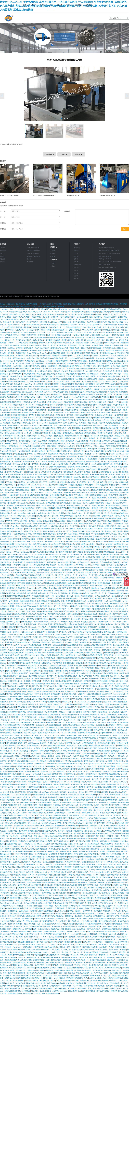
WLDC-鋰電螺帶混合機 (33, 250)
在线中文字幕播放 (105, 405)
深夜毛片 (11, 399)
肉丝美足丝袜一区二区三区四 (92, 813)
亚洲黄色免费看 (9, 970)
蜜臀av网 (61, 983)
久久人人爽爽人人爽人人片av (42, 314)
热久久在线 (32, 665)
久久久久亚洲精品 (39, 660)
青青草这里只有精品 (108, 590)
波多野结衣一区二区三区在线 (20, 314)
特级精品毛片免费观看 (60, 355)
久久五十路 (31, 516)
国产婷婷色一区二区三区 (56, 386)
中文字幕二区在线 (30, 668)
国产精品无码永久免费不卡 (30, 425)
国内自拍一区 (27, 565)
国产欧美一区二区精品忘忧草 (36, 454)
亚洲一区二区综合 (11, 443)
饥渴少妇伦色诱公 (49, 428)
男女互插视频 (8, 384)
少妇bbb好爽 (14, 495)
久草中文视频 (88, 810)
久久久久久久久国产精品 (37, 614)
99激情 (10, 709)
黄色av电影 (30, 634)
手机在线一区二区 (105, 955)
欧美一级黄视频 (34, 534)
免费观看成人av (69, 433)
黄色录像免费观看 (104, 583)
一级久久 (96, 596)
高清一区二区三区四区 (51, 312)
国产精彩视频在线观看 (118, 549)
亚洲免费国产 (49, 908)
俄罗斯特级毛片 (67, 451)
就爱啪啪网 (123, 392)
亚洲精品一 (13, 451)
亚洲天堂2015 (66, 312)
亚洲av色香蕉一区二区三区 (60, 782)
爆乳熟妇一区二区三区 (13, 340)
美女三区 (69, 637)
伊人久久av (75, 314)
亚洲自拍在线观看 (118, 335)
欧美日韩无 (24, 908)
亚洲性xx (20, 771)
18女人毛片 (20, 650)
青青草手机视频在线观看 (99, 474)
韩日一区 (106, 402)
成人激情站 (20, 758)
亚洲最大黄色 (116, 312)
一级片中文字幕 (87, 911)
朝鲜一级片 (4, 717)
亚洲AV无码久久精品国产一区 (15, 472)
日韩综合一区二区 (34, 472)
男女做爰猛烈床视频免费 (102, 418)
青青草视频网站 (27, 622)
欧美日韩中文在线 (34, 505)
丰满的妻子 (9, 926)
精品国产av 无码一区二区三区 (16, 492)
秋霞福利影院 (124, 929)
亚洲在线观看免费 (83, 355)
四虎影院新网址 (31, 407)
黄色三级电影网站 (110, 317)
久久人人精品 (30, 849)
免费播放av (34, 379)
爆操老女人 (18, 531)
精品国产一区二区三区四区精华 (11, 557)
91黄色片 (84, 622)
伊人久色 (21, 634)
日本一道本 (87, 327)
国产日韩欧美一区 (9, 485)
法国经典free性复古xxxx (75, 521)
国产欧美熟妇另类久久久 (26, 702)
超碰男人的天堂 (74, 330)
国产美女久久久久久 (73, 743)
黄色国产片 (4, 702)
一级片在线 (21, 730)
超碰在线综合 (27, 715)
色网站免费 (51, 523)
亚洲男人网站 (86, 609)
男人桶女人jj (14, 836)
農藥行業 (76, 259)
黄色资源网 (39, 846)
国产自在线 (97, 782)
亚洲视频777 (21, 906)
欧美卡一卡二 (101, 337)
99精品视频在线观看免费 (28, 343)
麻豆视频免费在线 (19, 358)
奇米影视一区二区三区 (98, 593)
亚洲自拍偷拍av (61, 485)
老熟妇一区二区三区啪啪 (79, 317)
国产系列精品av (68, 459)
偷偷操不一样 (94, 678)
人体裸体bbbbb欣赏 (15, 955)
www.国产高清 (27, 929)
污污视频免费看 (10, 567)
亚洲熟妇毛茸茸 (106, 678)
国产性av (41, 343)
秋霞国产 (81, 694)
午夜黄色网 (77, 890)
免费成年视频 (52, 560)
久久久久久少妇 (114, 934)
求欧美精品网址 (54, 668)
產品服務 (30, 244)
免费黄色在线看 (113, 875)
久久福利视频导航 (75, 309)
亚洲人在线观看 (117, 348)
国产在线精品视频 (6, 942)
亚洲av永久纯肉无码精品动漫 (109, 412)
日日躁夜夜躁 (68, 474)
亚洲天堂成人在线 (116, 748)
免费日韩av (33, 319)
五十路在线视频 (61, 583)
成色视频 (109, 490)
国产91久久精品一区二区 (77, 340)
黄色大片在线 (74, 872)
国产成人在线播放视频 (27, 916)
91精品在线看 (102, 495)
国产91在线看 (78, 552)
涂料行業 (76, 270)
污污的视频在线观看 (20, 534)
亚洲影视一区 (98, 547)
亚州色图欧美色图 (107, 436)
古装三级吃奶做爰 (71, 645)
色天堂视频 (57, 363)
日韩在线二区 (28, 947)
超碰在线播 (119, 565)
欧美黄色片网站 (20, 619)
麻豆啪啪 (97, 330)
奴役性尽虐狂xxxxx (80, 877)
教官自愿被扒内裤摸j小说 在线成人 (41, 813)
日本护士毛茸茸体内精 (64, 523)
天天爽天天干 (60, 825)
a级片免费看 (25, 800)
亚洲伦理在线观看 (12, 547)
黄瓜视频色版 (71, 908)
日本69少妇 (18, 869)
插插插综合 (116, 869)
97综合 (35, 332)
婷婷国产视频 (96, 980)
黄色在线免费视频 (6, 531)
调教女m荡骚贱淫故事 (63, 851)
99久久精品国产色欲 (60, 392)
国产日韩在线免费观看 (56, 513)
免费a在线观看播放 (23, 490)
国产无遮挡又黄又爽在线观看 (26, 399)
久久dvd (104, 461)
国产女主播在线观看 (24, 583)
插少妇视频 (116, 418)
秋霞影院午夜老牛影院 (88, 583)
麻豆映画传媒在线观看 (87, 394)
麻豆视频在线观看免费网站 (107, 526)
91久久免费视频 (23, 560)
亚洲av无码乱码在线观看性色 (34, 575)
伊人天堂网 (99, 624)
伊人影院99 (112, 720)
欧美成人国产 (102, 541)
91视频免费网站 (98, 345)
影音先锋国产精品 (6, 598)
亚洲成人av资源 (27, 536)
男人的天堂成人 (52, 779)
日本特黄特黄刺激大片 (60, 815)
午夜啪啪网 (97, 846)
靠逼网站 (41, 779)
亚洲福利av (29, 758)
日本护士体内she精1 (107, 578)
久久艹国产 (50, 343)
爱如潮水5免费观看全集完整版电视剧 (81, 761)
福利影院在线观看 (119, 678)
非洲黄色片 (103, 454)
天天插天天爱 (14, 717)
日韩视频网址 (96, 753)
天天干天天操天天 (44, 547)
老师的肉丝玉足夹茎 (65, 627)
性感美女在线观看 (82, 343)
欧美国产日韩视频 (69, 769)
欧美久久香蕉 (11, 554)
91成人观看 (92, 988)
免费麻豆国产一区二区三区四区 (79, 345)
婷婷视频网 (51, 766)
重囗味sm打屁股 (30, 924)
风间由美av (81, 937)
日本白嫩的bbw (51, 730)
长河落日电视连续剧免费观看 (69, 975)
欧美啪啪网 (24, 748)
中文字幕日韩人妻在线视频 (16, 381)
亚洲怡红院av (16, 510)
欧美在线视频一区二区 (28, 547)
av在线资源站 (103, 575)
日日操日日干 (38, 590)
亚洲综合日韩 (118, 330)
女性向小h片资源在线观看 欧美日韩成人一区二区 (70, 802)
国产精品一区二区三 (39, 686)
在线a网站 (77, 477)
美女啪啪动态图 (85, 534)
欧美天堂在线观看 (90, 722)
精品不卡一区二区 (71, 575)
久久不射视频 (104, 825)
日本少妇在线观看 (88, 549)
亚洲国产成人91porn (65, 498)
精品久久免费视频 (92, 312)
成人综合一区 (69, 397)
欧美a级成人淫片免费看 (103, 415)
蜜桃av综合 (84, 872)
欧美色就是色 (29, 348)
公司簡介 (2, 247)
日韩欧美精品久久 (85, 430)
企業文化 (2, 253)
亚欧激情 (86, 554)
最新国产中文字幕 (113, 916)
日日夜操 (37, 653)
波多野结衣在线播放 (43, 358)
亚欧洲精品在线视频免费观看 (21, 931)
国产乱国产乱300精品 (17, 407)
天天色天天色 (84, 412)
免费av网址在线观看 (32, 771)
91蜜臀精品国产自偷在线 (9, 774)
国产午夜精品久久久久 (70, 805)
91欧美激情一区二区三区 (70, 955)
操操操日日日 (59, 704)
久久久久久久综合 (96, 343)
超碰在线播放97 (61, 813)
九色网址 (48, 438)
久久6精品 (95, 355)
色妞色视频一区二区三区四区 (95, 823)
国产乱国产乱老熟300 (51, 317)
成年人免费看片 (95, 720)
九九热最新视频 (40, 554)
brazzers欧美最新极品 (8, 368)
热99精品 (74, 412)
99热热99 (6, 477)
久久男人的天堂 (50, 947)
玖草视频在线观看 (103, 751)
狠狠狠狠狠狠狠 (21, 505)
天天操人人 (70, 343)
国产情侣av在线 (66, 647)
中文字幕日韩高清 (85, 319)
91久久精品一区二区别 (75, 446)
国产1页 (88, 505)
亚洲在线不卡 (52, 562)
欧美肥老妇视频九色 (78, 389)
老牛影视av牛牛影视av (77, 590)
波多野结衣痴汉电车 (95, 601)
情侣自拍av (18, 570)
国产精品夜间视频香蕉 (39, 498)
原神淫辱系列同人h (25, 660)
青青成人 (72, 371)
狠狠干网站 (53, 498)
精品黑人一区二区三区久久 (108, 379)
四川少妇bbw (94, 872)
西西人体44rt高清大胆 (113, 795)
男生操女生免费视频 (48, 534)
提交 (125, 229)
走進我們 (33, 5)
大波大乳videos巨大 (101, 818)
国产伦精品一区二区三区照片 (88, 578)
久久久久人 (112, 756)
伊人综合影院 (87, 428)
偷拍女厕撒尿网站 (78, 312)
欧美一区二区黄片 (30, 733)
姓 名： (3, 211)
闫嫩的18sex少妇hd (86, 707)
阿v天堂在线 (42, 459)
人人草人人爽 (116, 911)
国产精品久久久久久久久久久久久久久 (46, 735)
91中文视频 (38, 738)
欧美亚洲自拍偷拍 (30, 570)
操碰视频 (47, 384)
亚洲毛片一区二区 (91, 454)
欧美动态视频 (21, 588)
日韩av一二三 (57, 322)
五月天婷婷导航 (60, 376)
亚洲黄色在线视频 (61, 671)
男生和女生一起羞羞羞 (22, 681)
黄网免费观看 (123, 715)
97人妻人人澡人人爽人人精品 (102, 523)
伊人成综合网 (61, 505)
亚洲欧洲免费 (62, 345)
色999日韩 (123, 399)
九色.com (55, 381)
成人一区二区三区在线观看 (44, 758)
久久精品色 (22, 513)
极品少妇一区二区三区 (114, 906)
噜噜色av (115, 931)
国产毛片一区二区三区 (69, 709)
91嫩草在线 (103, 616)
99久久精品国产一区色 (45, 500)
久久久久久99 (23, 319)
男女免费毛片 (82, 544)
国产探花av (109, 570)
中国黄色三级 (75, 348)
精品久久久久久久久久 (112, 585)
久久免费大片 (27, 433)
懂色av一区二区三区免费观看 (89, 792)
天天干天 (90, 415)
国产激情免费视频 (39, 386)
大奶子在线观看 (74, 622)
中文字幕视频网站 (86, 805)
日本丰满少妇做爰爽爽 (105, 363)
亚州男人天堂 (72, 836)
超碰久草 (100, 789)
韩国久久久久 (38, 583)
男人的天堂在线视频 (97, 560)
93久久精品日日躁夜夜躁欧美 (47, 374)
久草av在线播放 (70, 900)
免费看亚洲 (122, 477)
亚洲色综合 (44, 800)
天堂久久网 (60, 689)
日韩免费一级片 (118, 345)
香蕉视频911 (102, 696)
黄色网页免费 (120, 709)
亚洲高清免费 (43, 647)
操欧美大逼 (45, 624)
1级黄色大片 (79, 505)
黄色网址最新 (32, 647)
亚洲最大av (109, 704)
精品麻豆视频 (99, 451)
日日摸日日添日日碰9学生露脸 (86, 379)
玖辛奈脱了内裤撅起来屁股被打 (74, 885)
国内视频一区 (106, 782)
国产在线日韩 (5, 503)
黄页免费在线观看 (102, 549)
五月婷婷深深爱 (60, 461)
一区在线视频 (107, 332)
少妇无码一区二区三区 (104, 394)
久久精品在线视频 (81, 405)
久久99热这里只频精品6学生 (16, 389)
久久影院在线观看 (101, 898)
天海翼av (31, 350)
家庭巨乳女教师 (21, 691)
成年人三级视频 (60, 521)
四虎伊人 (98, 420)
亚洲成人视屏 (76, 381)
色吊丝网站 (21, 482)
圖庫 (51, 5)
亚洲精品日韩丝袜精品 (64, 332)
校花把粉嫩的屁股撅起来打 (117, 461)
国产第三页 (88, 681)
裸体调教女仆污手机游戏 (18, 580)
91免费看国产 (97, 567)
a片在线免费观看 (11, 319)
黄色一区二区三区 (23, 428)
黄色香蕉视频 (116, 663)
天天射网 (23, 500)
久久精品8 (7, 833)
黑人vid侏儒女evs (119, 480)
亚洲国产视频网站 (7, 782)
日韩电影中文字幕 (86, 934)
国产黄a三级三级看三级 (89, 614)
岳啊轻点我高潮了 (25, 590)
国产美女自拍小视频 (81, 474)
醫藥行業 (76, 279)
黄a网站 (53, 968)
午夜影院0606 (6, 893)
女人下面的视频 (92, 492)
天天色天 (25, 518)
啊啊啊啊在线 (100, 480)
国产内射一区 (35, 624)
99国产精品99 (69, 405)
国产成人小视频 (87, 381)
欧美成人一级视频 (93, 389)
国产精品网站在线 (61, 590)
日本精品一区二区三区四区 (22, 552)
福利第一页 (58, 751)
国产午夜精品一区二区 (82, 565)
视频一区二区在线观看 (99, 756)
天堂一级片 (41, 820)
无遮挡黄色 (95, 562)
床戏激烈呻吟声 (19, 872)
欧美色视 (28, 766)
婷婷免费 (72, 392)
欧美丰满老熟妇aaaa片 (108, 353)
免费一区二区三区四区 (23, 671)
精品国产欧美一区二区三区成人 (22, 392)
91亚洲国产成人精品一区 (107, 903)
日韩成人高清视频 (118, 893)
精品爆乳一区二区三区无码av (74, 748)
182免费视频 (52, 627)
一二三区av (42, 937)
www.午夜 (118, 363)
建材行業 (76, 256)
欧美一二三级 (115, 402)
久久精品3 (4, 634)
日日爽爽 (55, 384)
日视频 (5, 673)
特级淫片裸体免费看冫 (13, 988)
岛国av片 (80, 823)
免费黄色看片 (106, 854)
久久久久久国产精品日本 (94, 521)
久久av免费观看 (52, 727)
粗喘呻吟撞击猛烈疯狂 (58, 792)
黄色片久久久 (85, 634)
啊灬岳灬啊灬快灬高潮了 (22, 363)
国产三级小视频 (50, 609)
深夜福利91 (111, 957)
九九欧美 (85, 764)
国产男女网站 (63, 593)
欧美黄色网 (42, 676)
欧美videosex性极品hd (21, 464)
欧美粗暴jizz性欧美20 (77, 671)
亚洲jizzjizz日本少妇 (40, 769)
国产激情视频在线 (80, 854)
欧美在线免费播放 (79, 322)
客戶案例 (2, 262)
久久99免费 (39, 392)
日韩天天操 (21, 585)
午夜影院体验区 (10, 753)
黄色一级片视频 (93, 482)
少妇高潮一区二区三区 (83, 516)
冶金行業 (76, 276)
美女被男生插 (66, 929)
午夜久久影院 (109, 637)
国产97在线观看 (44, 570)
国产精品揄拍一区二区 (62, 314)
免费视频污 (111, 725)
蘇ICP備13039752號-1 (41, 296)
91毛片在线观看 (24, 337)
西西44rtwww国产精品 (55, 567)
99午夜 (97, 707)
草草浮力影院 (65, 381)
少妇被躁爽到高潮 (14, 539)
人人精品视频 (50, 655)
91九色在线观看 (109, 552)
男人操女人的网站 (54, 459)
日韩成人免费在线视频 (11, 345)
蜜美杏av (19, 606)
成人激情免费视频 (82, 585)
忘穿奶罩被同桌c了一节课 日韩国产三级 (77, 717)
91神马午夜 (9, 895)
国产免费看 (118, 464)
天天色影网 (101, 376)
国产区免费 (103, 508)
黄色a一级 (4, 407)
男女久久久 (50, 490)
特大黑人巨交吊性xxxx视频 (68, 849)
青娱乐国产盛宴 (94, 926)
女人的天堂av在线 (33, 381)
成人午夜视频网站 (63, 325)
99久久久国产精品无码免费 (47, 983)
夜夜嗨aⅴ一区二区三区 (108, 355)
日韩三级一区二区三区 (98, 764)
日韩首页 (13, 805)
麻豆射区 (107, 965)
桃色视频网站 (105, 397)
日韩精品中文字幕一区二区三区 (44, 345)
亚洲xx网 (57, 371)
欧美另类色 (5, 805)
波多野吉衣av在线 (9, 498)
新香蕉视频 (22, 787)
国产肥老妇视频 (10, 957)
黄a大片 (14, 513)
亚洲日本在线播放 (87, 314)
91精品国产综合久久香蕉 (105, 539)
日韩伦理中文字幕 (44, 319)
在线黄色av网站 (32, 578)
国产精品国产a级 (39, 567)
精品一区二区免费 (108, 557)
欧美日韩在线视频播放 (35, 882)
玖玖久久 (100, 795)
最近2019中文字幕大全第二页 (53, 368)
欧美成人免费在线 (84, 567)
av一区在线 (120, 340)
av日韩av (100, 309)
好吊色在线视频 (22, 544)
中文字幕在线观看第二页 (94, 632)
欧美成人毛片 (102, 487)
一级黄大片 (76, 335)
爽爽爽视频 (89, 624)
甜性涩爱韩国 (73, 857)
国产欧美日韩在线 (43, 572)
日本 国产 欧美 (30, 529)
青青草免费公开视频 (73, 753)
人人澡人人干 (27, 898)
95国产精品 (82, 735)
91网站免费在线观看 (72, 541)
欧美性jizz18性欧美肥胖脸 (52, 885)
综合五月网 (39, 430)
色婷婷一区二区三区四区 (20, 503)
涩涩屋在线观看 (45, 991)
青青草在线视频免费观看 (118, 898)
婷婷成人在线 (67, 702)
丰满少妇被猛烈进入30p (12, 725)
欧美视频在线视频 (64, 518)
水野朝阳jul (10, 330)
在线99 (18, 810)
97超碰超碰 (85, 975)
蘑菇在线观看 (98, 430)
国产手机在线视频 (95, 402)
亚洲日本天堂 (57, 547)
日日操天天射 (36, 428)
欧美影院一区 (18, 449)
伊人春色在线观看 (82, 441)
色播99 (104, 720)
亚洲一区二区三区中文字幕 (21, 857)
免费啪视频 (109, 776)
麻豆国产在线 (63, 588)
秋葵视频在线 (60, 908)
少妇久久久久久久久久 (30, 510)
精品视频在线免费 (96, 585)
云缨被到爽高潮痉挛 (24, 978)
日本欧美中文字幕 (58, 529)
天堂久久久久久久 (23, 753)
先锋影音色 (88, 831)
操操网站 (34, 451)
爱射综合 (26, 327)
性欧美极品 (28, 332)
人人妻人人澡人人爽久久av (106, 864)
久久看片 (124, 534)
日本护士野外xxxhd (73, 859)
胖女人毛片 (88, 820)
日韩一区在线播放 (74, 428)
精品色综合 (80, 469)
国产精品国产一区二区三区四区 (27, 322)
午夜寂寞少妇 (113, 392)
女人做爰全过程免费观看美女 (25, 942)
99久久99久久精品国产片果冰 (23, 867)
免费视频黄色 (25, 913)
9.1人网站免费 (13, 629)
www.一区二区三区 (97, 838)
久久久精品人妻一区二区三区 (37, 482)
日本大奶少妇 (93, 616)
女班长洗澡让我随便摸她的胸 (96, 392)
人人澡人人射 (65, 554)
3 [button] (68, 118)
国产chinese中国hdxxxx (23, 642)
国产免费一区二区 (99, 836)
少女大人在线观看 (30, 449)
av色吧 (33, 402)
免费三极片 (10, 671)
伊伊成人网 (80, 337)
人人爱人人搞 (113, 487)
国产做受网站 (19, 361)
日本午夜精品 (66, 549)
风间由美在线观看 (101, 934)
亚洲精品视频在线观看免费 (45, 415)
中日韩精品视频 (20, 353)
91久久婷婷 (12, 660)
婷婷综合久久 (62, 428)
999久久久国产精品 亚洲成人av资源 (51, 903)
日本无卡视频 (67, 363)
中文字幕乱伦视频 (66, 828)
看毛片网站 (47, 696)
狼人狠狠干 (88, 366)
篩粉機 (29, 259)
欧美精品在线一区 (55, 327)
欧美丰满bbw (43, 668)
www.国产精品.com (50, 616)
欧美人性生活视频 (90, 712)
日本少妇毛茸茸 (81, 983)
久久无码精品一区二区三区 (22, 366)
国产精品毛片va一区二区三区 (71, 503)
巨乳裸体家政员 (72, 598)
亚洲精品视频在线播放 (84, 529)
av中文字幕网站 (60, 456)
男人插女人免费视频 (21, 598)
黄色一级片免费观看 (11, 601)
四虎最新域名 (43, 399)
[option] (64, 94)
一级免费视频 (118, 415)
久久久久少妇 (79, 572)
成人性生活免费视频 (71, 789)
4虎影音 (31, 802)
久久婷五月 (115, 611)
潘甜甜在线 (18, 327)
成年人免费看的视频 (120, 702)
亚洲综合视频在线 (38, 857)
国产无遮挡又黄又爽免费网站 (25, 864)
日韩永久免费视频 (48, 851)
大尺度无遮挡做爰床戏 (39, 895)
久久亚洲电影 (71, 529)
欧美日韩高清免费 (68, 441)
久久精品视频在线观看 (53, 725)
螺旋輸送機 (30, 262)
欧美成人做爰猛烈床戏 (118, 684)
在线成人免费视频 (46, 751)
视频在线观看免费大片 (107, 572)
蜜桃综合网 (107, 348)
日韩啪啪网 (17, 565)
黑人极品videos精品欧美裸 (69, 580)
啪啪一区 (62, 774)
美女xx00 (67, 495)
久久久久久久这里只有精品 (59, 464)
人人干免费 (48, 436)
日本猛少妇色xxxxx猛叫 (101, 717)
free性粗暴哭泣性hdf (79, 518)
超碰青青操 (50, 859)
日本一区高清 (5, 386)
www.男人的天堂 (88, 407)
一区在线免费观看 (48, 505)
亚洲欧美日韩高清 (39, 795)
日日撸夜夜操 (11, 627)
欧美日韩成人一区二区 (16, 325)
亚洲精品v (11, 348)
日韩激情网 (69, 513)
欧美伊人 (111, 482)
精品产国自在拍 (63, 420)
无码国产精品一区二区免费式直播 (62, 379)
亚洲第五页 (42, 449)
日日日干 (119, 962)
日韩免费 (6, 518)
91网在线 (42, 451)
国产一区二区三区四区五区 (76, 931)
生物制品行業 (77, 264)
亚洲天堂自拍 (52, 593)
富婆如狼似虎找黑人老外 (119, 717)
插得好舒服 (112, 443)
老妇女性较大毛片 (94, 340)
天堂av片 (102, 423)
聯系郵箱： (3, 223)
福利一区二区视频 (110, 619)
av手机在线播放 (14, 425)
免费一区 (66, 934)
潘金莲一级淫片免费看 (19, 797)
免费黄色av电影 (66, 640)
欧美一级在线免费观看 (62, 425)
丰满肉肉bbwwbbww (116, 508)
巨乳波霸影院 (74, 815)
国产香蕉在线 (26, 735)
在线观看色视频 (48, 671)
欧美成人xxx (97, 820)
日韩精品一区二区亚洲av (97, 725)
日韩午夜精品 (52, 446)
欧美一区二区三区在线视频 (89, 645)
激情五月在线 (59, 436)
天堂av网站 (105, 554)
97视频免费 (60, 490)
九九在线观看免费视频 (72, 738)
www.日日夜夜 (81, 449)
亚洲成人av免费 (99, 851)
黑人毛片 (64, 872)
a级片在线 (7, 423)
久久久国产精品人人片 (93, 371)
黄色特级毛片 (114, 485)
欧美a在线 (42, 593)
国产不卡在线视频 (53, 451)
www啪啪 (94, 534)
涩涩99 (35, 355)
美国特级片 (115, 722)
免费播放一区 (93, 544)
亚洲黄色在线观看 (118, 965)
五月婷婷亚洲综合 (86, 650)
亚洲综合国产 (54, 647)
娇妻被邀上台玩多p (72, 727)
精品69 (52, 477)
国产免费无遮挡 (103, 983)
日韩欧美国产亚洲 (52, 993)
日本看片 (91, 358)
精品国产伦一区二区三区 (55, 575)
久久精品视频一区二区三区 (35, 361)
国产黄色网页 (60, 913)
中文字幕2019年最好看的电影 (17, 521)
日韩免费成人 (34, 751)
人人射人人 (21, 957)
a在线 (18, 800)
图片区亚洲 (93, 802)
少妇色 (61, 727)
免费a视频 (68, 552)
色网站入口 (83, 526)
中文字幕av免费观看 (99, 498)
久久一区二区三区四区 (35, 492)
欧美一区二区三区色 (54, 350)
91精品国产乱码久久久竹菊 (90, 410)
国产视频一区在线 (90, 472)
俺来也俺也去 (73, 792)
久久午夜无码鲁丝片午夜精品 (85, 399)
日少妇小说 (54, 516)
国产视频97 (60, 552)
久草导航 (96, 676)
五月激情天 (17, 862)
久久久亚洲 (18, 397)
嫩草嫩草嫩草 (56, 694)
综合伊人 (119, 769)
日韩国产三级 (14, 722)
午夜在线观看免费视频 (97, 361)
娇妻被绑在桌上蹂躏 (24, 689)
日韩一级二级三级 (47, 485)
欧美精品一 (41, 585)
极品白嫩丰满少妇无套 (28, 495)
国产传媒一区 (60, 343)
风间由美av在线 (26, 523)
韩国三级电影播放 (81, 402)
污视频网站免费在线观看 (86, 539)
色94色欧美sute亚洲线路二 (106, 358)
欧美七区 (50, 335)
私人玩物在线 (42, 441)
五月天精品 (122, 619)
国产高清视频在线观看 (96, 769)
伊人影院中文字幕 (121, 942)
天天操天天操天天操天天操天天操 (62, 418)
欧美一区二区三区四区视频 (110, 707)
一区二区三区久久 (63, 606)
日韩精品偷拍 (122, 699)
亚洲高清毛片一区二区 (35, 436)
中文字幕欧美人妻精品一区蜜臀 (14, 335)
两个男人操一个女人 (88, 751)
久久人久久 (80, 557)
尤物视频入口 (13, 663)
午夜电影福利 (84, 838)
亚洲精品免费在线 (24, 498)
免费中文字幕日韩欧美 (61, 784)
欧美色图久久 (30, 394)
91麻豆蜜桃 (69, 704)
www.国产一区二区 (24, 686)
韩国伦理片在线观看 (100, 681)
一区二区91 (41, 309)
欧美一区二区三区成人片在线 (81, 325)
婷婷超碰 (23, 350)
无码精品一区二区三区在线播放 (100, 438)
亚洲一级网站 (83, 438)
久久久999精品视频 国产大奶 (102, 464)
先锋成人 (62, 712)
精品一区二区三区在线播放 (31, 456)
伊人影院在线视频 (94, 888)
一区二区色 (62, 319)
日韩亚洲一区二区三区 (98, 467)
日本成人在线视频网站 (108, 715)
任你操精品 (76, 549)
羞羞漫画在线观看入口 (104, 691)
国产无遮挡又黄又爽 (43, 815)
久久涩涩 (75, 634)
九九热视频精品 (9, 658)
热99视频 (52, 482)
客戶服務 (69, 5)
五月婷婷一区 (11, 482)
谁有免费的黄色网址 (100, 319)
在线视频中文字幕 (39, 446)
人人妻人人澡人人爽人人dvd (10, 813)
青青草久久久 (32, 371)
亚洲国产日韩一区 (111, 789)
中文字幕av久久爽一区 (8, 309)
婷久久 (52, 980)
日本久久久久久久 (70, 686)
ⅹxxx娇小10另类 (107, 849)
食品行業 (76, 267)
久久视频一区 (28, 955)
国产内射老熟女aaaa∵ (68, 438)
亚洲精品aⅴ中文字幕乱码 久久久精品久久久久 (26, 312)
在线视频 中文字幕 (120, 567)
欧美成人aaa (109, 624)
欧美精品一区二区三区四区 (116, 361)
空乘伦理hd (65, 957)
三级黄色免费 (68, 350)
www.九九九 (28, 384)
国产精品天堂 (114, 681)
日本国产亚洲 (56, 952)
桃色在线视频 (35, 851)
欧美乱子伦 (13, 640)
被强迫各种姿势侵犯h (88, 758)
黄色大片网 (66, 443)
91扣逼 (69, 376)
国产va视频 (27, 446)
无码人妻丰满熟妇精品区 (29, 526)
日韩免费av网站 (18, 849)
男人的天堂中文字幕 (44, 402)
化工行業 (76, 253)
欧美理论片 (69, 689)
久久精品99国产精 (121, 547)
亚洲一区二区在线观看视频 (112, 880)
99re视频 (124, 562)
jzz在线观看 (48, 864)
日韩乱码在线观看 (106, 374)
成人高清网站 (106, 531)
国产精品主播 (122, 632)
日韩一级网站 (84, 598)
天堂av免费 (117, 410)
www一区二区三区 (35, 418)
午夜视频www (95, 975)
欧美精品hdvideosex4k (33, 952)
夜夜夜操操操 (70, 924)
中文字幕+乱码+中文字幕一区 (54, 539)
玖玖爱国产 (52, 420)
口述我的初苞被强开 (38, 337)
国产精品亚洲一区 (14, 603)
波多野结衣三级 (77, 784)
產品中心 (43, 5)
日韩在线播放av (49, 629)
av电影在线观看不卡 (120, 405)
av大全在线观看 (60, 978)
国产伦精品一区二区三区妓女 (99, 580)
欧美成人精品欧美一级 (120, 771)
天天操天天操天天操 (29, 477)
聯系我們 (88, 5)
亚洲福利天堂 (107, 694)
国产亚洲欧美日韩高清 (54, 867)
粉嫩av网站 (85, 348)
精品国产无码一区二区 (82, 498)
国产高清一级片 (75, 588)
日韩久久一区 (94, 895)
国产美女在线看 (6, 464)
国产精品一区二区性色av (59, 622)
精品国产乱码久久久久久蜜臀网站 (29, 368)
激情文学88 (32, 740)
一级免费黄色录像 (26, 836)
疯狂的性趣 (61, 536)
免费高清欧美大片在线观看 (110, 562)
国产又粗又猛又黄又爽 (33, 650)
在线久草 (17, 456)
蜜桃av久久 (93, 622)
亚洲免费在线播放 (67, 585)
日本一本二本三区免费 (81, 952)
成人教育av (78, 472)
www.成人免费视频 (78, 425)
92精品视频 (95, 397)
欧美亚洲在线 (123, 800)
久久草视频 (16, 423)
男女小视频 (108, 529)
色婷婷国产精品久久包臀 (56, 614)
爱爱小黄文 (45, 596)
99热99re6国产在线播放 (78, 358)
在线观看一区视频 (109, 407)
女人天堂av (23, 629)
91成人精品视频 (96, 510)
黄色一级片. (21, 877)
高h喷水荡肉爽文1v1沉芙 (77, 665)
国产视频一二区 (77, 554)
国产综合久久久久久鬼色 (83, 332)
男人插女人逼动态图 (69, 578)
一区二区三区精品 (21, 704)
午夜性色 (64, 795)
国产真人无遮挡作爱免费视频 (57, 309)
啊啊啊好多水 (72, 774)
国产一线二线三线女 (15, 668)
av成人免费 (90, 671)
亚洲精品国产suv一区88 (58, 423)
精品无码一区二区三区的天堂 (17, 438)
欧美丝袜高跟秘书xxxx (41, 474)
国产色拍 (22, 712)
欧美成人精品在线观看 (13, 433)
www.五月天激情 (87, 330)
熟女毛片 (98, 314)
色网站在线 (98, 911)
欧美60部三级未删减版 (11, 523)
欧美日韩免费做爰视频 (57, 353)
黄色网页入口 (41, 944)
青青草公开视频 (6, 317)
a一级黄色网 (9, 459)
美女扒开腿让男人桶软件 (58, 875)
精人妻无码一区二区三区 (12, 939)
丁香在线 (17, 622)
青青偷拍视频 (68, 472)
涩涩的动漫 (96, 516)
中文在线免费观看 (49, 650)
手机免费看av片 (81, 459)
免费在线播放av (45, 322)
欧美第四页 (13, 634)
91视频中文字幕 (12, 441)
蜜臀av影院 (78, 480)
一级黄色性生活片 (13, 379)
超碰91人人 (121, 526)
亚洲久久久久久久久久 (110, 314)
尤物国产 (124, 712)
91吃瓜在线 (32, 784)
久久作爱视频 (118, 647)
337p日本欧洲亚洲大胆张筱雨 (83, 898)
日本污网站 (67, 818)
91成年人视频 (49, 583)
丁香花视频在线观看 (102, 689)
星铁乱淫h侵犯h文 (52, 503)
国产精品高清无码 (93, 461)
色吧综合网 (21, 467)
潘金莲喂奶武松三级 (72, 436)
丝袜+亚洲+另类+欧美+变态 (65, 973)
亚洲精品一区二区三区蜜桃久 (23, 430)
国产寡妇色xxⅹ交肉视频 (113, 459)
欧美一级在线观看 (53, 585)
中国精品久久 (70, 337)
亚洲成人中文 (120, 436)
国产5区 (121, 498)
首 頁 (24, 5)
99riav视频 (35, 800)
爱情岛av (34, 490)
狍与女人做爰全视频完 (119, 366)
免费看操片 (45, 673)
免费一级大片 (39, 836)
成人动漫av (88, 446)
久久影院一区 (68, 572)
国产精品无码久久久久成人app (38, 792)
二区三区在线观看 (67, 510)
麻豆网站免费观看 (112, 376)
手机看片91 (62, 560)
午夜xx (114, 877)
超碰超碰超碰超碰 (6, 394)
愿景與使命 (3, 250)
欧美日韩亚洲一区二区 (97, 957)
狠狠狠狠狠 (115, 841)
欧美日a (60, 405)
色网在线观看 (21, 593)
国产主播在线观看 (61, 906)
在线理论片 (12, 585)
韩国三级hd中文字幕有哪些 (102, 368)
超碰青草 (104, 792)
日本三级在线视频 (93, 322)
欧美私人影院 (46, 544)
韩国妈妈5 (29, 738)
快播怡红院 (84, 580)
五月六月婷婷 (117, 531)
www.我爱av (4, 779)
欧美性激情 (42, 513)
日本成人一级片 (43, 665)
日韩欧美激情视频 (39, 523)
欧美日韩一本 (43, 407)
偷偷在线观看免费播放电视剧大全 (70, 366)
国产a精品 (92, 526)
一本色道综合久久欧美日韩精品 (111, 895)
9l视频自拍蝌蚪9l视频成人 (93, 653)
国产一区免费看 (106, 410)
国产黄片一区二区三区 (20, 549)
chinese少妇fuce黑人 (68, 469)
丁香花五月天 (78, 681)
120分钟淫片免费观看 (118, 825)
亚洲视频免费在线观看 (66, 776)
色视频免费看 (49, 684)
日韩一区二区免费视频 (79, 895)
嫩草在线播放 (105, 872)
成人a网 (84, 725)
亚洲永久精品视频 (79, 929)
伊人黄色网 (51, 722)
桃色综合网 (119, 606)
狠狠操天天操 (19, 394)
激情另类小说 (121, 578)
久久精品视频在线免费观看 (16, 371)
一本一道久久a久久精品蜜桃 (44, 919)
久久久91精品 (78, 986)
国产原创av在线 (75, 906)
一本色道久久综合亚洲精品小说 (80, 807)
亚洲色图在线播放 (120, 776)
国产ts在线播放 (120, 624)
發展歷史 (2, 256)
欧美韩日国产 (52, 487)
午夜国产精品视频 (80, 627)
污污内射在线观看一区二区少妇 (109, 472)
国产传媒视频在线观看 (43, 802)
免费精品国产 (24, 673)
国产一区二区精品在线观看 (89, 727)
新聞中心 (59, 5)
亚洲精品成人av (17, 332)
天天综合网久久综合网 (39, 327)
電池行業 (76, 250)
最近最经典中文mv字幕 (55, 337)
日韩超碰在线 (104, 952)
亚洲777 (38, 508)
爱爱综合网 (80, 392)
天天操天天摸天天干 (50, 975)
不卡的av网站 (79, 689)
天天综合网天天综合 (77, 420)
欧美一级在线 (119, 523)
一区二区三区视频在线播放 (90, 668)
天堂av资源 (112, 616)
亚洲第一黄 (88, 704)
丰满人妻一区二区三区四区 (36, 467)
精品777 (99, 407)
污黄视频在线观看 (33, 787)
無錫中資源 (56, 296)
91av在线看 (59, 541)
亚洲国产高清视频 (120, 500)
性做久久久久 (53, 743)
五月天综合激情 (73, 583)
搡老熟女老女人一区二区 (101, 686)
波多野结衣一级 (56, 572)
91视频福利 (86, 500)
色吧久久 (83, 789)
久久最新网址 (6, 549)
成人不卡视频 (103, 665)
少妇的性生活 (73, 919)
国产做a (109, 480)
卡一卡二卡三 (8, 361)
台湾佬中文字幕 (82, 720)
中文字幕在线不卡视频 (9, 590)
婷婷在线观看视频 (108, 709)
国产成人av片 (123, 596)
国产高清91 (23, 831)
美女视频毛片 (123, 446)
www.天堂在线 (98, 704)
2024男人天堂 (8, 872)
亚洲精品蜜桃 (38, 906)
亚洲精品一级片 (79, 451)
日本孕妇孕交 (33, 707)
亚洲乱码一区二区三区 (62, 412)
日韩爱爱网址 (107, 908)
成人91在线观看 (14, 420)
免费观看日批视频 (28, 412)
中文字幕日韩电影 (51, 580)
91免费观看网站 (29, 374)
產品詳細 (64, 154)
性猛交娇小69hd (75, 500)
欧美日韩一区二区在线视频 (76, 415)
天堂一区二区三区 (71, 526)
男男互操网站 (69, 399)
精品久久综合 (58, 402)
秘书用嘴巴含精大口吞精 (75, 797)
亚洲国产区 (97, 332)
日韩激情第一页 (9, 322)
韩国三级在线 (99, 449)
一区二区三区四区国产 (35, 541)
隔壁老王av (39, 678)
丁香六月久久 (67, 756)
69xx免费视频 (98, 942)
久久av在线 (34, 828)
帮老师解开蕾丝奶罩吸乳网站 (78, 467)
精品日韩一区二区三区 (112, 430)
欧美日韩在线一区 (15, 446)
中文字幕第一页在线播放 (39, 464)
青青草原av (91, 691)
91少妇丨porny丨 (25, 774)
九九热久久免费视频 (108, 389)
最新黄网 (108, 345)
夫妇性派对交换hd (57, 526)
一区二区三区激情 (50, 518)
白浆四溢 (56, 438)
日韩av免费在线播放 (21, 709)
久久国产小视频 (26, 960)
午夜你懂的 (118, 433)
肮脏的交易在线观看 (55, 686)
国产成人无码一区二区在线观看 (112, 322)
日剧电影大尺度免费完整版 (113, 371)
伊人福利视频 (19, 825)
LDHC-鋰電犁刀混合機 (33, 247)
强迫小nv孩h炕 (99, 446)
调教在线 (115, 588)
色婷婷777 (32, 691)
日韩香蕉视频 (57, 818)
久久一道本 (121, 797)
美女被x (124, 554)
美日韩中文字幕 (43, 477)
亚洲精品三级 (104, 784)
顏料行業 (76, 273)
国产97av (13, 702)
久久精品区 (39, 634)
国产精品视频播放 (38, 363)
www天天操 (118, 704)
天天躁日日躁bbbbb (91, 353)
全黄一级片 (75, 668)
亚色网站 (49, 363)
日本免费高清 (116, 397)
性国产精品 (90, 420)
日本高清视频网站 (79, 363)
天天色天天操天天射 (73, 386)
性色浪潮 (54, 776)
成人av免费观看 (47, 425)
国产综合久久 (115, 554)
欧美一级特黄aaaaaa (112, 343)
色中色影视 (93, 405)
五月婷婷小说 (73, 423)
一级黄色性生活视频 (44, 717)
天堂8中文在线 (123, 903)
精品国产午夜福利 (21, 784)
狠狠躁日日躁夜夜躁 (65, 854)
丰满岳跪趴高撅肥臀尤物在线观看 (72, 384)
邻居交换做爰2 (19, 454)
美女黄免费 (71, 846)
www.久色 (78, 490)
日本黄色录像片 (85, 508)
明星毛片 (60, 962)
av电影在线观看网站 (113, 505)
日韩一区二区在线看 (58, 596)
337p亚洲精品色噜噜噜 (111, 650)
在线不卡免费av (42, 588)
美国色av (20, 888)
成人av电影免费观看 (7, 606)
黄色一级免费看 (34, 544)
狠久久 (46, 846)
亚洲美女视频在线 (110, 813)
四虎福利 (24, 986)
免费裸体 (15, 500)
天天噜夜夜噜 (66, 570)
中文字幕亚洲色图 (47, 531)
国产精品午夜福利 (44, 389)
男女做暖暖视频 (58, 862)
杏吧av (19, 993)
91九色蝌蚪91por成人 (73, 862)
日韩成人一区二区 (84, 836)
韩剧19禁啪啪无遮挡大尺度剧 (11, 402)
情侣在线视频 (105, 312)
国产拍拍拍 (33, 676)
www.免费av (50, 361)
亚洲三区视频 (41, 350)
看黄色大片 (64, 807)
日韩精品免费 (28, 869)
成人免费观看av (55, 986)
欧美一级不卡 (115, 676)
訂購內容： (68, 211)
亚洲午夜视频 (58, 492)
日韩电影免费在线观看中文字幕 (22, 415)
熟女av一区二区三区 (110, 381)
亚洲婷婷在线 (71, 539)
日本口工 (72, 355)
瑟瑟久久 (120, 407)
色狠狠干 (102, 627)
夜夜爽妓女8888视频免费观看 (47, 939)
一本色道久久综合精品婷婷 (53, 397)
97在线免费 (108, 500)
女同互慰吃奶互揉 (16, 376)
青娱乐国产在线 (119, 828)
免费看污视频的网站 (51, 888)
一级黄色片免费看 (41, 405)
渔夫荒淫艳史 (33, 797)
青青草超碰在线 (17, 965)
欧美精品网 (24, 379)
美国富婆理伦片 (66, 890)
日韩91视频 (26, 991)
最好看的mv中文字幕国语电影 (24, 508)
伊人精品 (64, 371)
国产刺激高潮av (14, 350)
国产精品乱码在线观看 (76, 795)
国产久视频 (36, 681)
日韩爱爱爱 (92, 640)
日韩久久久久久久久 (119, 782)
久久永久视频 (90, 337)
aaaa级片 (3, 660)
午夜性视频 (57, 449)
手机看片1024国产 (79, 531)
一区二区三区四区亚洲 (74, 712)
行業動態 (52, 256)
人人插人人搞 (57, 611)
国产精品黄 (97, 428)
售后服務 (52, 266)
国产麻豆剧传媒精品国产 (59, 624)
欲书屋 (82, 436)
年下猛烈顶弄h (41, 420)
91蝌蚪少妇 (31, 970)
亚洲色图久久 (44, 619)
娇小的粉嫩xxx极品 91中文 (99, 833)
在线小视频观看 (90, 495)
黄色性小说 (32, 389)
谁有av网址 (37, 774)
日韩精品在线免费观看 (76, 485)
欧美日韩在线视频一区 (22, 895)
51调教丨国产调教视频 (94, 939)
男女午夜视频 (82, 482)
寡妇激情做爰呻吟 (62, 361)
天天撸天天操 (109, 655)
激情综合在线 (49, 590)
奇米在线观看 (32, 585)
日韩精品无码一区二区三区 (27, 627)
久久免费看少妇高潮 (28, 420)
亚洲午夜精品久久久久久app (62, 642)
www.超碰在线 (99, 906)
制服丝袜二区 (82, 769)
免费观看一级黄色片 (86, 787)
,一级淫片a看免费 (11, 337)
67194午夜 (92, 983)
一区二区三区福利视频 (17, 516)
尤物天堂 (114, 991)
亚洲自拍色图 (72, 456)
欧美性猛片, (30, 872)
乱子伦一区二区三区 (37, 503)
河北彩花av (118, 394)
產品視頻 (78, 154)
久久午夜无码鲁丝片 (42, 348)
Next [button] (127, 96)
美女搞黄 (9, 619)
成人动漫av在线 (119, 645)
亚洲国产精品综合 (110, 325)
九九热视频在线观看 (113, 423)
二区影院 (101, 350)
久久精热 (115, 885)
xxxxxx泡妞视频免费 (83, 368)
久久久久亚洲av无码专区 (83, 611)
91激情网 (61, 797)
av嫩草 (34, 441)
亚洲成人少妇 (71, 544)
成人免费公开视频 (43, 776)
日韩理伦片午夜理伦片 (76, 632)
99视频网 (101, 882)
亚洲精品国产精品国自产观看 (52, 653)
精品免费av (60, 655)
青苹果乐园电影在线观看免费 (105, 797)
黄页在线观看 (32, 593)
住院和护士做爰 (37, 684)
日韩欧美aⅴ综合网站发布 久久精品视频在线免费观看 (91, 629)
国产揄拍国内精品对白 (40, 480)
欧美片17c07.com (6, 570)
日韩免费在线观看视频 (113, 518)
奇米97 (54, 319)
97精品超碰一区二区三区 (88, 575)
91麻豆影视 (50, 973)
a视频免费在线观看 (56, 399)
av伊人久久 (20, 900)
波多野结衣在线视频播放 (15, 596)
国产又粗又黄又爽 (42, 516)
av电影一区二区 (112, 399)
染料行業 (76, 262)
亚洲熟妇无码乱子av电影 (59, 348)
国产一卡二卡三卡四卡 (47, 332)
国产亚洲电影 (10, 490)
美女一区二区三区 (112, 671)
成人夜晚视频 (16, 386)
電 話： (3, 217)
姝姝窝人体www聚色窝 (110, 428)
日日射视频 (62, 678)
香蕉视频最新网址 (52, 632)
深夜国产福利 (21, 330)
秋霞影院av (57, 805)
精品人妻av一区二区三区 (83, 513)
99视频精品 (21, 541)
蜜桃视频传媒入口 (55, 800)
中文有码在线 (57, 663)
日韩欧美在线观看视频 (101, 611)
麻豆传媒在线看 (43, 495)
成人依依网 (89, 797)
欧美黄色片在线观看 (105, 433)
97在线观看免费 (91, 924)
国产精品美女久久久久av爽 (97, 443)
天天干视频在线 (78, 495)
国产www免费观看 (54, 660)
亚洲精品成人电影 (67, 944)
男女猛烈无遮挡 (28, 603)
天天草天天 (48, 392)
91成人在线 (99, 456)
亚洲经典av (86, 753)
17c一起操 (118, 374)
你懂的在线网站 (109, 867)
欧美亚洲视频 (18, 733)
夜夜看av (44, 787)
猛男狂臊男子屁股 (58, 544)
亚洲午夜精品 (89, 663)
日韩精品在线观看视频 (63, 335)
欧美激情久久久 (81, 601)
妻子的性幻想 (66, 660)
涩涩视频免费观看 (68, 449)
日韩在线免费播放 (74, 864)
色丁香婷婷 (83, 919)
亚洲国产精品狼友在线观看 (82, 851)
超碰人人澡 (47, 508)
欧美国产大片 (33, 704)
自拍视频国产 (93, 627)
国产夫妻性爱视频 (110, 642)
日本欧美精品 (14, 913)
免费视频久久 (105, 841)
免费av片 (105, 420)
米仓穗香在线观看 (6, 784)
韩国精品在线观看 (77, 454)
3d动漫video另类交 (67, 516)
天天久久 (123, 314)
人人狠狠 (47, 844)
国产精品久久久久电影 (24, 355)
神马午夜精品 (49, 541)
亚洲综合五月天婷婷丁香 (25, 678)
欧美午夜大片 (97, 327)
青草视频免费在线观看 (64, 477)
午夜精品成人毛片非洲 (52, 430)
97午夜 (117, 655)
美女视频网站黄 (117, 686)
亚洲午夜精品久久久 (102, 663)
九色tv (92, 441)
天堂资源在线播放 (31, 980)
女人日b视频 (15, 986)
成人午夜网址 (57, 472)
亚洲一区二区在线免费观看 (68, 374)
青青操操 (109, 882)
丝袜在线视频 (87, 536)
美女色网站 (85, 684)
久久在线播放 (112, 467)
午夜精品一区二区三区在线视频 (107, 386)
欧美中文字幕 (73, 319)
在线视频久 (94, 825)
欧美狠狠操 (89, 485)
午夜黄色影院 (16, 412)
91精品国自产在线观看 (25, 469)
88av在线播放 (91, 795)
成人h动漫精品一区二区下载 (10, 536)
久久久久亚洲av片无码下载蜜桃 (14, 792)
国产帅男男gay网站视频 (113, 309)
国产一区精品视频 (108, 340)
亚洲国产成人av (26, 345)
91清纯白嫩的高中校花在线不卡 (82, 869)
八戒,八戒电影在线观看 (89, 921)
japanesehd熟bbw (15, 374)
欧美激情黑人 (86, 335)
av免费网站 (56, 926)
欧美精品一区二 (59, 601)
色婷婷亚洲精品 (111, 446)
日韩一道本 (67, 322)
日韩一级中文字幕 (74, 813)
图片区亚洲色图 (6, 449)
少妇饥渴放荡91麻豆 (79, 730)
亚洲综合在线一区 (9, 888)
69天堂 (113, 629)
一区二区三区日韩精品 (68, 733)
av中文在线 (65, 668)
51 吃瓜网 (44, 325)
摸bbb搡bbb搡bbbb (120, 529)
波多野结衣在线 (27, 919)
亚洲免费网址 (67, 986)
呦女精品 (47, 926)
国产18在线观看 (96, 348)
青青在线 (115, 668)
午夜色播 (116, 882)
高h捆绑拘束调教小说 (113, 838)
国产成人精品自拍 (88, 859)
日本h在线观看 (114, 712)
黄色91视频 (7, 975)
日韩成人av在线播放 (80, 642)
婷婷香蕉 (19, 348)
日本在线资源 (38, 384)
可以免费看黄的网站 (54, 410)
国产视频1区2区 (25, 441)
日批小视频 (23, 640)
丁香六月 (48, 492)
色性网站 (52, 325)
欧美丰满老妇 (90, 384)
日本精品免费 (52, 699)
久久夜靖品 (95, 565)
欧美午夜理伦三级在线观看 (106, 384)
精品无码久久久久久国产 (27, 309)
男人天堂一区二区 (76, 696)
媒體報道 (52, 253)
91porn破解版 (64, 317)
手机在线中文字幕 (107, 844)
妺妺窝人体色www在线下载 (101, 588)
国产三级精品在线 (114, 764)
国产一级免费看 (70, 937)
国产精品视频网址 (88, 386)
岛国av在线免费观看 (34, 616)
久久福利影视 (46, 472)
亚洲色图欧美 (103, 802)
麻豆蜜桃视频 (122, 384)
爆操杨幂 (95, 508)
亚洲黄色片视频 (50, 882)
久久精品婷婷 (61, 482)
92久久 (108, 988)
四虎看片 (123, 673)
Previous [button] (2, 96)
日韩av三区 (107, 771)
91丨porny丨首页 (109, 820)
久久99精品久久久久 (82, 397)
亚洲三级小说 (121, 634)
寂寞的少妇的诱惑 (34, 833)
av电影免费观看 (25, 451)
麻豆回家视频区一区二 (60, 358)
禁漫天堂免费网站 (98, 490)
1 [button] (61, 118)
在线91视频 (37, 433)
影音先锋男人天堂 (74, 673)
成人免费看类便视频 (94, 702)
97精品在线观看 (9, 769)
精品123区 (98, 381)
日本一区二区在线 (64, 699)
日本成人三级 (26, 423)
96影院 (101, 459)
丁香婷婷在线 (70, 368)
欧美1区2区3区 (20, 459)
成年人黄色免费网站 (38, 487)
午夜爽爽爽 (18, 575)
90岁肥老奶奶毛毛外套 (81, 867)
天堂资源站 (106, 441)
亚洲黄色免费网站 (91, 699)
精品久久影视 (64, 454)
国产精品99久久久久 (88, 541)
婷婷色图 (98, 441)
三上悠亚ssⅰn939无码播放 (72, 327)
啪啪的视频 (110, 807)
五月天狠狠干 (121, 552)
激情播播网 (105, 676)
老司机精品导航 (88, 480)
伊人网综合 (98, 831)
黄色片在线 (7, 867)
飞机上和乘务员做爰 (17, 578)
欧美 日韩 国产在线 (43, 330)
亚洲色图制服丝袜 (72, 825)
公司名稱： (3, 229)
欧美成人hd (31, 358)
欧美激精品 (83, 361)
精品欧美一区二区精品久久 (89, 374)
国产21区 (52, 405)
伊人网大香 (123, 614)
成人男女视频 (27, 386)
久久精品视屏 (118, 733)
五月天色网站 (17, 461)
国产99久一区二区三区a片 (15, 820)
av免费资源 (9, 327)
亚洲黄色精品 (107, 330)
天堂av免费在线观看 (19, 833)
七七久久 (89, 818)
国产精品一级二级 (40, 366)
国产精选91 (31, 330)
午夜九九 (63, 632)
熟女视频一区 (67, 952)
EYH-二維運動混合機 (33, 253)
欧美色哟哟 (84, 825)
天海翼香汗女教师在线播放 (52, 433)
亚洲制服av (67, 547)
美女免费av (15, 526)
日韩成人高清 (30, 900)
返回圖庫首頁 (49, 154)
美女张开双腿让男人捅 (94, 425)
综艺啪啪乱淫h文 (99, 916)
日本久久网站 (46, 381)
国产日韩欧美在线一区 (48, 606)
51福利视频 (95, 554)
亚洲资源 (75, 614)
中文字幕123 (13, 673)
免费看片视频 (109, 653)
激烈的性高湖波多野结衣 (107, 743)
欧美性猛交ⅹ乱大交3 (44, 601)
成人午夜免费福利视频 (75, 353)
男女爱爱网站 (75, 893)
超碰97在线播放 (108, 516)
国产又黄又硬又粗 (39, 443)
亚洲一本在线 (92, 903)
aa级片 (49, 449)
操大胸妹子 (56, 394)
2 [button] (64, 118)
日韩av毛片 (18, 384)
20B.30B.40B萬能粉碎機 (33, 256)
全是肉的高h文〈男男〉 (15, 844)
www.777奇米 (41, 702)
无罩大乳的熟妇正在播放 (34, 888)
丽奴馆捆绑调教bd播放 (70, 838)
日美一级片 (101, 399)
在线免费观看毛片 (74, 991)
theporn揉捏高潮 (119, 694)
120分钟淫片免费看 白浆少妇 (32, 340)
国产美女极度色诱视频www (50, 510)
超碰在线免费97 (54, 441)
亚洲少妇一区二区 (25, 443)
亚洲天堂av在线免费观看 (107, 640)
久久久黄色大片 (98, 970)
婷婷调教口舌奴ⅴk (36, 518)
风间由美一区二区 (89, 309)
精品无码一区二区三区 (8, 761)
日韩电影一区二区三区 (101, 536)
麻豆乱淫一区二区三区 (114, 913)
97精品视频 (91, 363)
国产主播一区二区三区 (116, 454)
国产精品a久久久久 (94, 929)
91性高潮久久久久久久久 (101, 335)
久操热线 (123, 428)
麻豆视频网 (94, 952)
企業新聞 (52, 250)
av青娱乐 (70, 505)
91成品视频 (98, 529)
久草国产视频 (32, 335)
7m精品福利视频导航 (71, 410)
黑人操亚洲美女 (47, 456)
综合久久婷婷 (69, 653)
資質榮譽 (2, 259)
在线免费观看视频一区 (59, 330)
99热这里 (8, 947)
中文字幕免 (99, 570)
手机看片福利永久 (92, 572)
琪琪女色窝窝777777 (36, 438)
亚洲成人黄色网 (28, 410)
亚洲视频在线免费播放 (83, 970)
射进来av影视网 (88, 619)
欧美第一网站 (39, 655)
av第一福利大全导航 (66, 939)
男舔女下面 (59, 937)
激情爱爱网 (70, 601)
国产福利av (62, 446)
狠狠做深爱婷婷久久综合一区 (109, 534)
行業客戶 (79, 5)
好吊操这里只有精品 (32, 325)
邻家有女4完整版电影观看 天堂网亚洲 (18, 474)
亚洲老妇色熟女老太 (56, 407)
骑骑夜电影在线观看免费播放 (86, 433)
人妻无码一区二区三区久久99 (115, 503)
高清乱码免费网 (15, 410)
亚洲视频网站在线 (75, 593)
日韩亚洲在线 (16, 477)
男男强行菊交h (76, 942)
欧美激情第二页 (69, 663)
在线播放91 (86, 890)
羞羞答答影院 (35, 673)
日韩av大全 (69, 490)
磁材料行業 (77, 247)
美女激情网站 (37, 317)
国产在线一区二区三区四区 (101, 779)
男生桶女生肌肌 (87, 906)
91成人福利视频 (53, 469)
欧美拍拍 (89, 451)
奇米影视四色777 (26, 655)
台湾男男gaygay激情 (31, 606)
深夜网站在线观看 (75, 487)
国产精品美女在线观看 (104, 761)
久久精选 (100, 658)
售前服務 (52, 263)
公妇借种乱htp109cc (43, 394)
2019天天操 (60, 722)
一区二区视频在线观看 (82, 523)
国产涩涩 (45, 418)
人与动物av (107, 567)
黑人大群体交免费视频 (101, 366)
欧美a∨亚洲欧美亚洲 (40, 898)
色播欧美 (110, 740)
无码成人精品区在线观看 (64, 603)
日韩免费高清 (68, 402)
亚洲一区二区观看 (14, 637)
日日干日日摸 (5, 950)
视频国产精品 (49, 913)
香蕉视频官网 (52, 366)
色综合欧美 (9, 869)
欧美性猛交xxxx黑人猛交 (60, 389)
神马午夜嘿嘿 (115, 492)
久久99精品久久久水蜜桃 (112, 831)
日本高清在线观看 (6, 864)
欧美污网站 (42, 335)
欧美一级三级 (98, 325)
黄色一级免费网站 (96, 317)
